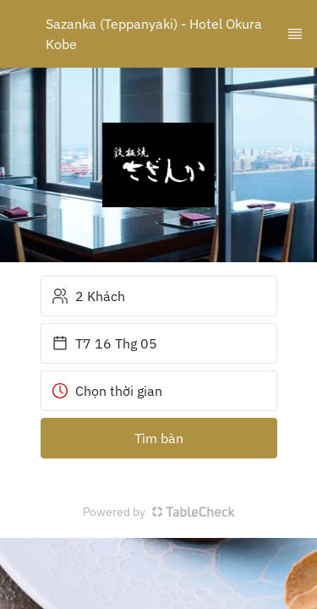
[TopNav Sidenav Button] (295, 34)
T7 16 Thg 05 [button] (104, 343)
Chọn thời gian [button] (107, 390)
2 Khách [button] (88, 296)
